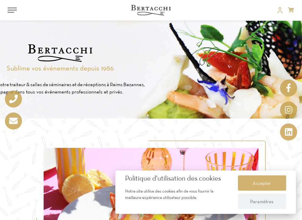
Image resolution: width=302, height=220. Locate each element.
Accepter (262, 183)
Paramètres (262, 201)
